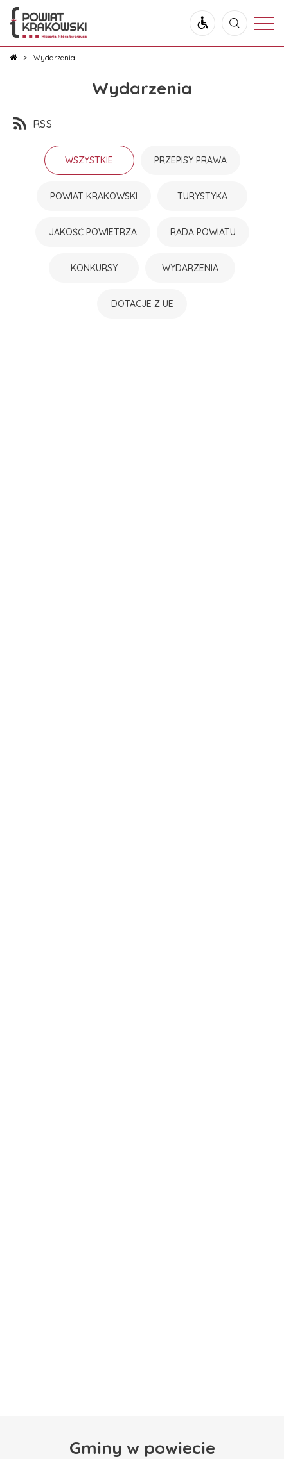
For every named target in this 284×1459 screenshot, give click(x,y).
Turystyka (202, 196)
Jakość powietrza (93, 232)
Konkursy (94, 268)
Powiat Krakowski (94, 196)
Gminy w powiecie (142, 1447)
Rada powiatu (203, 232)
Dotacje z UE (142, 304)
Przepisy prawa (190, 160)
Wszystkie (89, 160)
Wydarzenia (142, 88)
